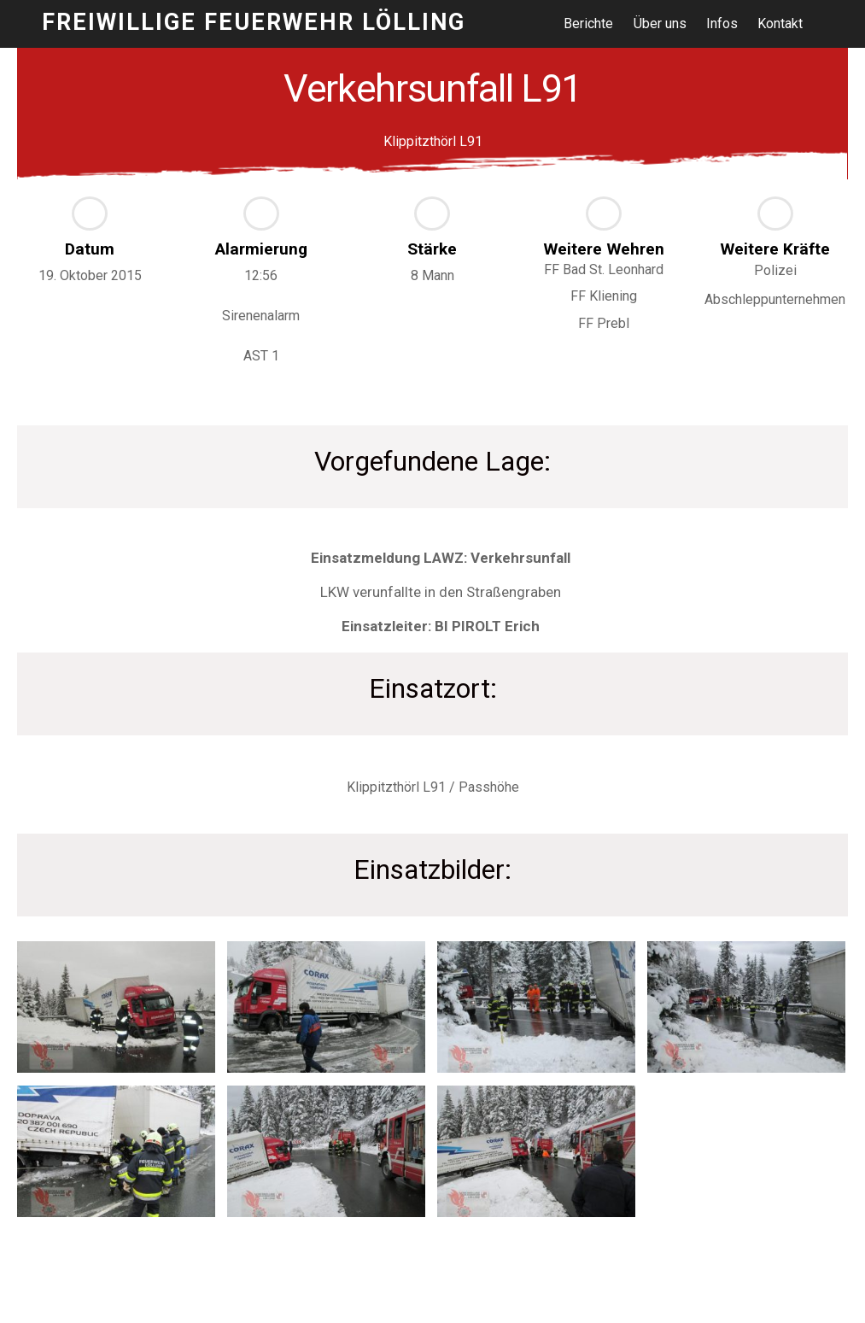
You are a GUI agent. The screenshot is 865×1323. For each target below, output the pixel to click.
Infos (723, 23)
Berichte (589, 23)
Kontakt (781, 23)
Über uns (660, 23)
